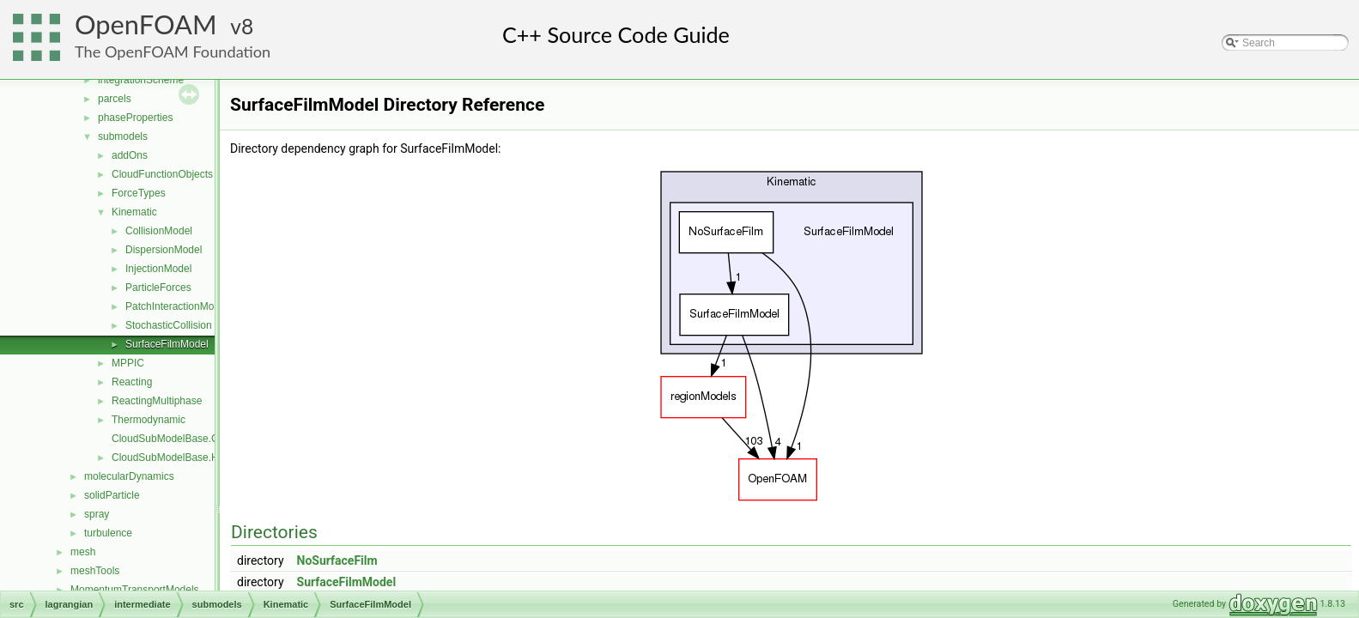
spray (96, 514)
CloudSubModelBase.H (165, 457)
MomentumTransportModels (134, 590)
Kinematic (134, 212)
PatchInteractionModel (176, 306)
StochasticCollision (168, 325)
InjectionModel (158, 269)
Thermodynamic (148, 420)
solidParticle (112, 495)
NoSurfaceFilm (337, 560)
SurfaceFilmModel (167, 344)
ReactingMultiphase (157, 401)
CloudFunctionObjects (162, 174)
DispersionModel (163, 250)
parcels (114, 99)
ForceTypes (139, 193)
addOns (130, 155)
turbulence (108, 533)
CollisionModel (158, 231)
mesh (82, 552)
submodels (123, 136)
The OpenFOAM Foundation (172, 51)
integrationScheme (141, 80)
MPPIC (128, 363)
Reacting (132, 382)
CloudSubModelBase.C (165, 439)
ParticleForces (158, 288)
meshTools (94, 571)
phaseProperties (135, 118)
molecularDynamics (129, 476)
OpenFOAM (146, 24)
